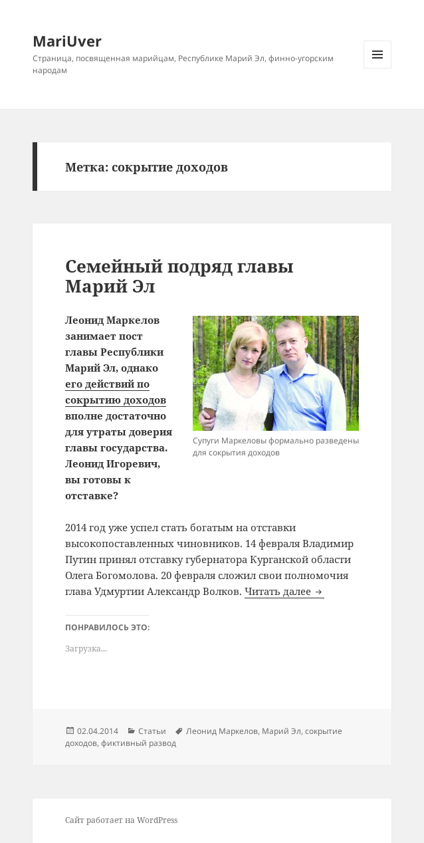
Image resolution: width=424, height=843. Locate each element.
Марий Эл (281, 731)
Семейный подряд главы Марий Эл (179, 276)
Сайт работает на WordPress (121, 820)
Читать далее (284, 591)
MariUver (67, 41)
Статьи (152, 731)
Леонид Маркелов (222, 731)
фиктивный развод (138, 743)
